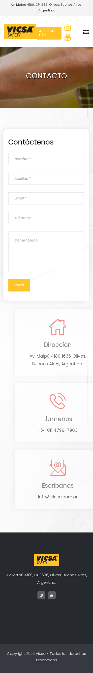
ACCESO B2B (47, 33)
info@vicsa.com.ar (63, 497)
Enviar (18, 285)
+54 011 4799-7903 (63, 430)
